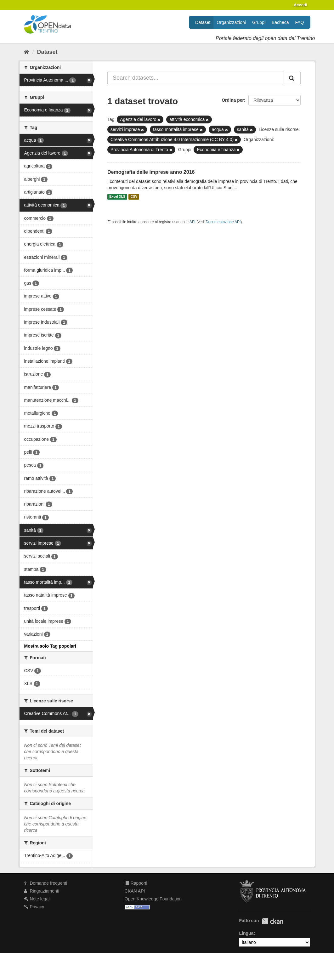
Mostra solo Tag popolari (50, 646)
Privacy (34, 906)
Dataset (202, 22)
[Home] (26, 52)
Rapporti (136, 883)
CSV (134, 197)
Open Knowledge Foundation (153, 898)
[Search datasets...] (195, 78)
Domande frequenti (45, 883)
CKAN (272, 921)
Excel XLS (117, 197)
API (192, 222)
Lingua (246, 933)
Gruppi (258, 22)
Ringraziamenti (41, 890)
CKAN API (135, 890)
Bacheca (280, 22)
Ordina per (233, 100)
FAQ (299, 22)
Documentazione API (223, 222)
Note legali (37, 898)
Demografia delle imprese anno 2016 (151, 172)
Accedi (300, 5)
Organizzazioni (231, 22)
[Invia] (292, 78)
